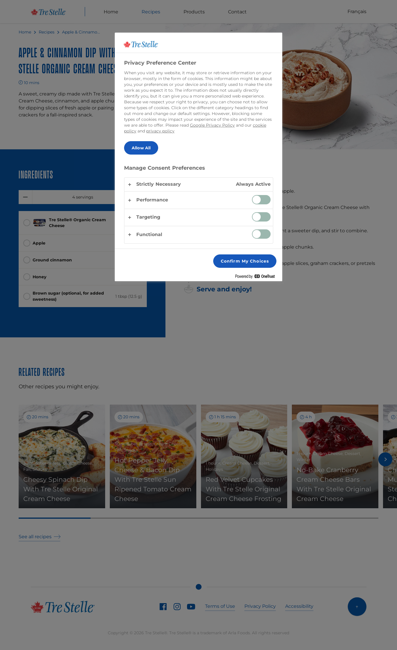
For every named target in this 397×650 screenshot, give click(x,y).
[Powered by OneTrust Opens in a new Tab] (257, 277)
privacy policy (160, 131)
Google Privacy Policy (212, 125)
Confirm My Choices (245, 261)
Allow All (141, 147)
